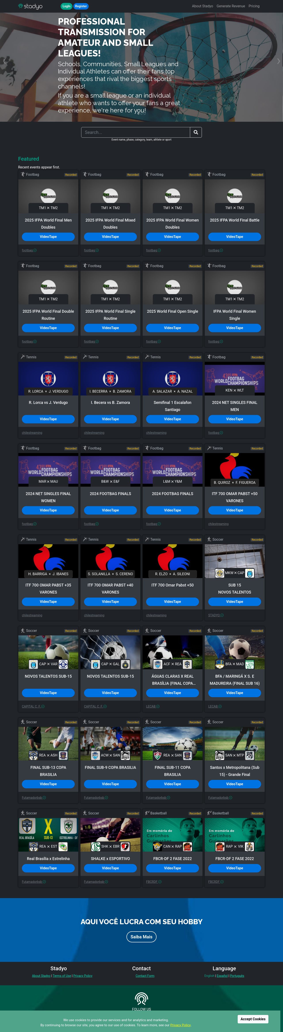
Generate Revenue (231, 6)
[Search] (135, 132)
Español (222, 976)
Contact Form (145, 976)
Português (237, 976)
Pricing (254, 6)
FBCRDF (153, 881)
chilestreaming (32, 432)
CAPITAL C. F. (33, 706)
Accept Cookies (253, 1019)
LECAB (152, 706)
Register (81, 6)
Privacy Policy (180, 1025)
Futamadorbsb (34, 797)
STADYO (216, 615)
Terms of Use (62, 976)
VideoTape (48, 237)
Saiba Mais (141, 936)
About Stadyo (202, 6)
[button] (138, 113)
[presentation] (4, 60)
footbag (29, 250)
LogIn (66, 6)
